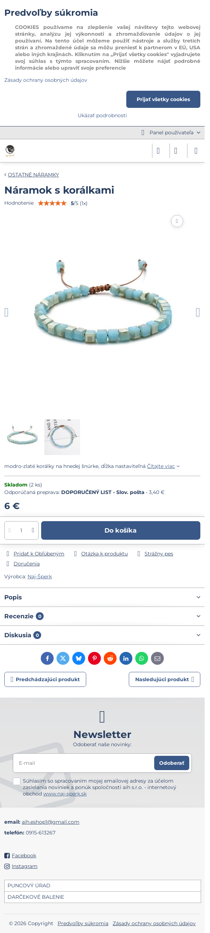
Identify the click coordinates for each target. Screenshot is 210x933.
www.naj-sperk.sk (65, 793)
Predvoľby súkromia (83, 923)
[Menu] (196, 151)
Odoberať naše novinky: (102, 744)
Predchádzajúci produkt (45, 679)
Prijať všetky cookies (163, 99)
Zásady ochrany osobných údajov (154, 923)
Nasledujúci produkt (164, 679)
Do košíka (120, 530)
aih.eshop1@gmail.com (50, 822)
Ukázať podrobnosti (102, 115)
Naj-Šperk (40, 576)
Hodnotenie (19, 203)
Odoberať (171, 763)
